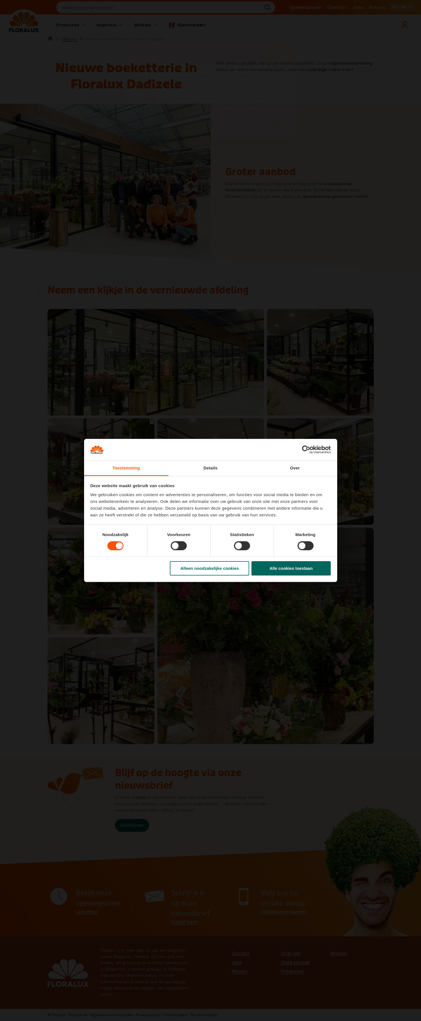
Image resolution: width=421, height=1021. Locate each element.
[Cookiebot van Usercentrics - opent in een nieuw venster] (306, 450)
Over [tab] (295, 468)
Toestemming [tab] (126, 468)
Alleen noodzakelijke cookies (210, 568)
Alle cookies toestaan (290, 568)
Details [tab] (211, 468)
